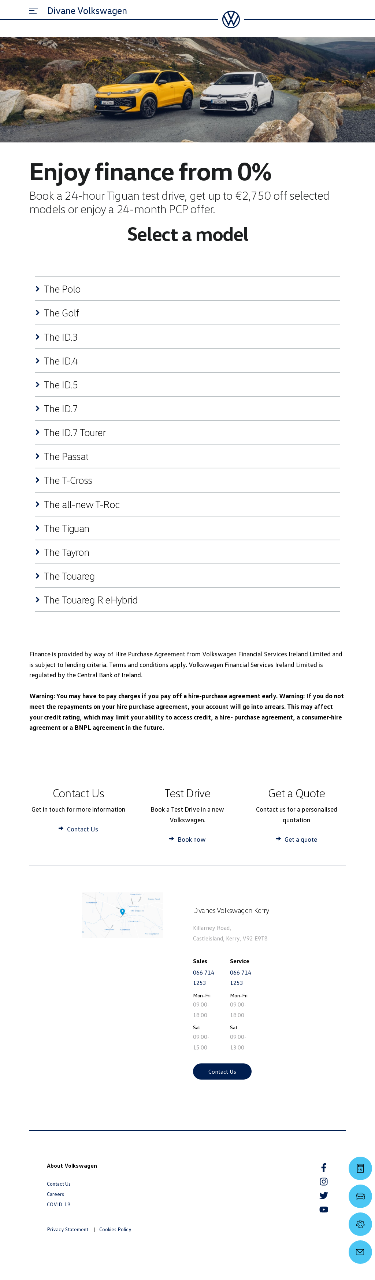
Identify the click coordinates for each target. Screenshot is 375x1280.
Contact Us (222, 1071)
